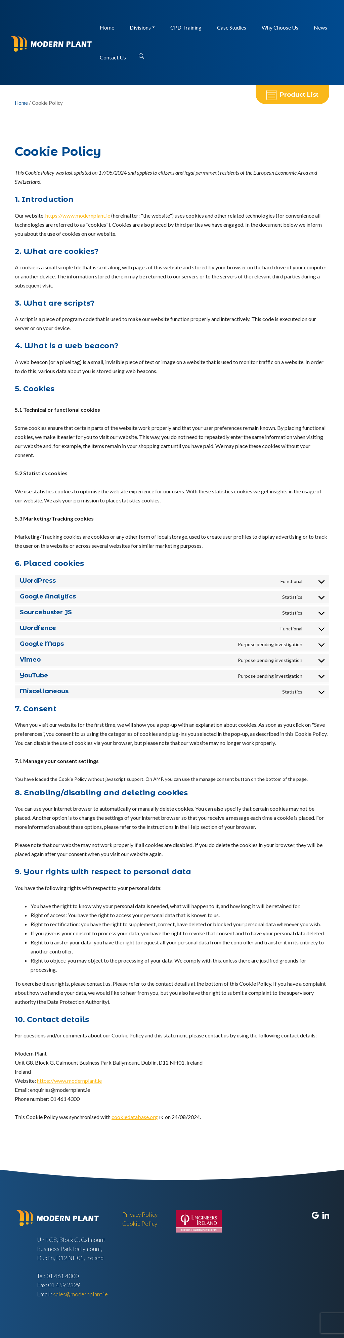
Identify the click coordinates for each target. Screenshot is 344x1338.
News (320, 27)
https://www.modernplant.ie (77, 215)
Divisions (140, 27)
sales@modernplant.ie (80, 1294)
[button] (141, 54)
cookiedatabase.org (135, 1117)
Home (107, 27)
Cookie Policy (139, 1223)
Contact (113, 57)
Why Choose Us (280, 27)
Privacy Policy (140, 1214)
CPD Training (186, 27)
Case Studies (231, 27)
